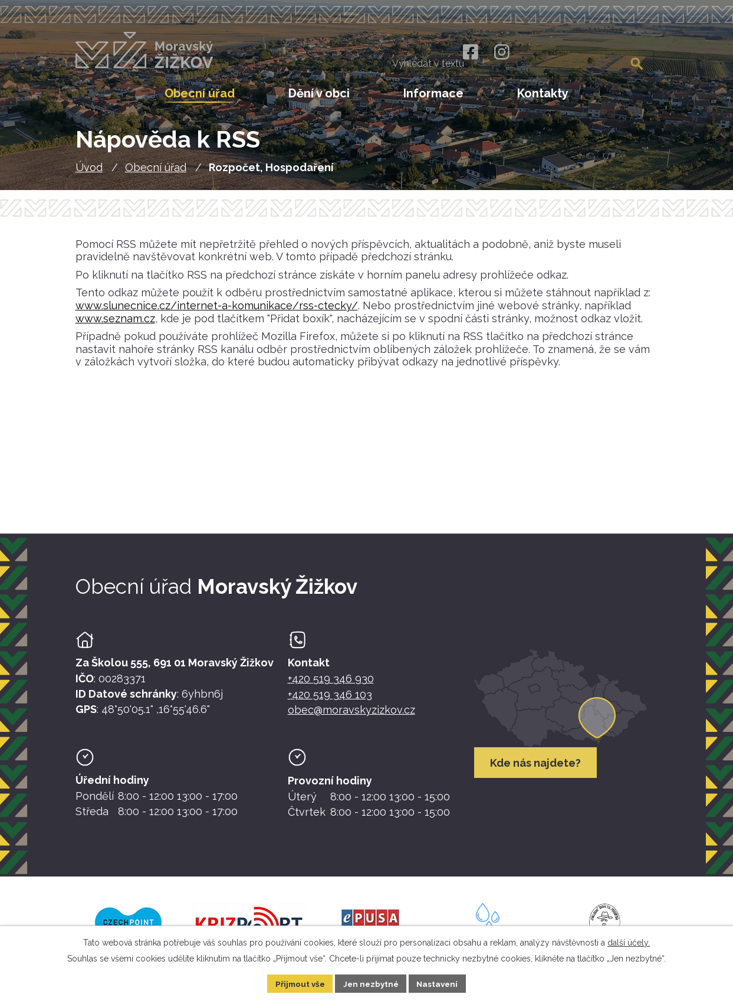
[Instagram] (502, 52)
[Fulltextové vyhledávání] (595, 53)
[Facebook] (470, 52)
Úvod (89, 169)
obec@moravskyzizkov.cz (351, 712)
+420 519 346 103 (330, 697)
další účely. (628, 941)
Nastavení (440, 982)
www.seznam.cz (115, 321)
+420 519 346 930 (331, 681)
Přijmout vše (297, 982)
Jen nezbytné (371, 982)
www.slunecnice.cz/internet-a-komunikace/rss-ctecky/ (216, 308)
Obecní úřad (155, 169)
